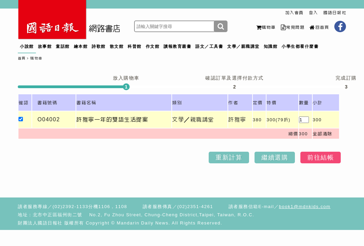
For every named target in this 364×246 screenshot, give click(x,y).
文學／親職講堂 (243, 46)
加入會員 (294, 12)
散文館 (117, 46)
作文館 (153, 46)
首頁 (22, 58)
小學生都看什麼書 (300, 46)
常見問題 (293, 27)
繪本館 (81, 46)
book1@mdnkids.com (304, 206)
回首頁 (319, 27)
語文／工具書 (209, 46)
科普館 (135, 46)
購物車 (266, 27)
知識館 (271, 46)
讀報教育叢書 (177, 46)
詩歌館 (99, 46)
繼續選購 (274, 157)
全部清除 (323, 133)
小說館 (27, 46)
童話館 (63, 46)
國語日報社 (335, 12)
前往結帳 (320, 157)
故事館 (45, 46)
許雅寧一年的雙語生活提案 (112, 119)
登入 (313, 12)
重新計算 (229, 157)
